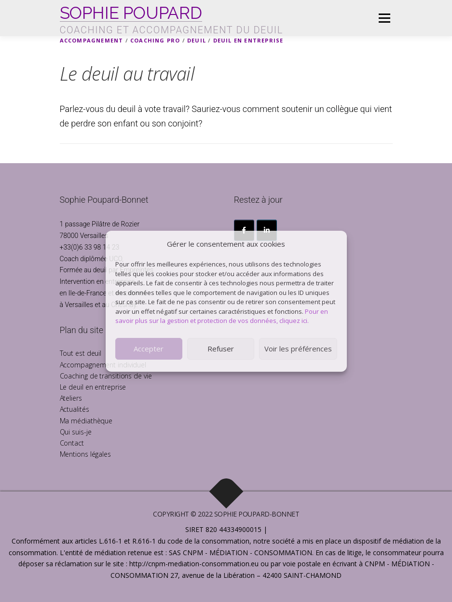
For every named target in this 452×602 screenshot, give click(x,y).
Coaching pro (155, 40)
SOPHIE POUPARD (131, 12)
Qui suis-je (76, 431)
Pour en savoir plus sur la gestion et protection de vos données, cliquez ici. (221, 316)
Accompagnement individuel (103, 364)
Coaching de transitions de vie (106, 375)
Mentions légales (85, 454)
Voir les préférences (298, 348)
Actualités (74, 409)
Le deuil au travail (127, 73)
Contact (72, 443)
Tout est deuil (81, 353)
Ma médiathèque (86, 420)
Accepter (149, 348)
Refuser (220, 348)
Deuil (196, 40)
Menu (384, 18)
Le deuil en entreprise (93, 387)
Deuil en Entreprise (248, 40)
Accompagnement (91, 40)
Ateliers (71, 398)
